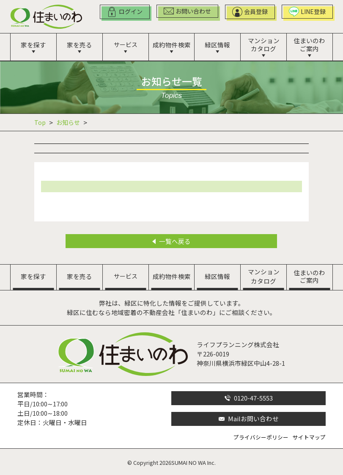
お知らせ (68, 122)
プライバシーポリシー (260, 437)
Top (40, 122)
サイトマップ (309, 437)
